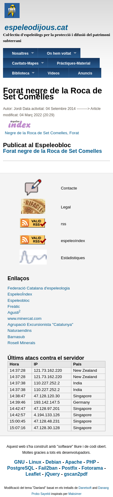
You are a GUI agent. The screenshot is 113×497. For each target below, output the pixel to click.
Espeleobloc (19, 300)
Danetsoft (85, 487)
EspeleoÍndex (20, 294)
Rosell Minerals (21, 343)
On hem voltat (59, 53)
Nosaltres (20, 53)
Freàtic (14, 306)
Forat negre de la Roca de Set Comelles (52, 151)
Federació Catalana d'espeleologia (39, 288)
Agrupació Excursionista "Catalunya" (40, 324)
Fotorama (92, 468)
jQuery (52, 474)
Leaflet (33, 474)
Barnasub (16, 337)
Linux (35, 462)
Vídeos (53, 73)
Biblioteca (20, 73)
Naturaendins (20, 330)
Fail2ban (48, 468)
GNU (19, 462)
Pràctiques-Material (73, 63)
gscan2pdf (75, 474)
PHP (91, 462)
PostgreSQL (20, 468)
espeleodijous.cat (36, 27)
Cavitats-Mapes (25, 63)
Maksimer (74, 493)
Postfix (69, 468)
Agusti (14, 312)
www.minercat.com (25, 318)
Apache (73, 462)
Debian (53, 462)
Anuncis (85, 73)
